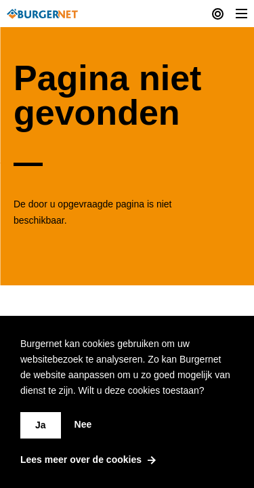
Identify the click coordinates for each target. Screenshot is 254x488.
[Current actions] (217, 13)
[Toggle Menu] (241, 13)
